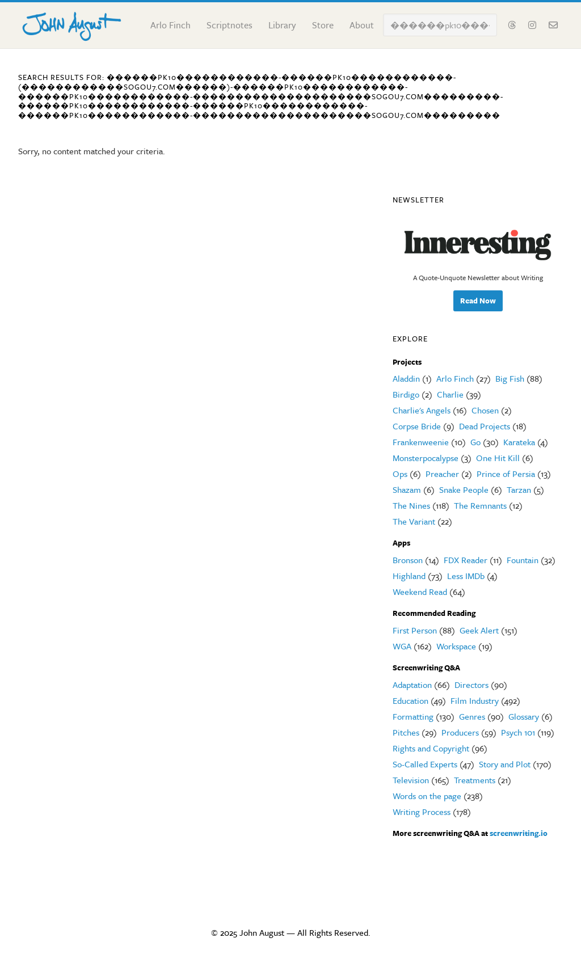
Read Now (478, 300)
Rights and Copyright (431, 748)
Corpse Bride (417, 426)
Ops (400, 473)
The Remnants (480, 505)
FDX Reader (465, 560)
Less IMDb (466, 575)
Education (410, 700)
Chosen (485, 410)
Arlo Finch (455, 378)
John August (75, 23)
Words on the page (427, 795)
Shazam (407, 489)
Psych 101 (518, 732)
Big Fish (509, 378)
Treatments (474, 780)
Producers (460, 732)
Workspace (456, 646)
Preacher (442, 473)
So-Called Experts (425, 764)
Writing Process (422, 811)
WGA (402, 646)
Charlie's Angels (422, 410)
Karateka (519, 442)
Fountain (522, 560)
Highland (409, 575)
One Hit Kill (498, 457)
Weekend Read (420, 591)
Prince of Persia (506, 473)
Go (475, 442)
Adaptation (412, 684)
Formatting (413, 716)
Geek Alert (479, 630)
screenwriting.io (519, 833)
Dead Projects (484, 426)
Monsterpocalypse (425, 457)
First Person (415, 630)
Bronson (408, 560)
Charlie (450, 394)
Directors (471, 684)
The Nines (411, 505)
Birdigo (406, 394)
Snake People (464, 489)
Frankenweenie (421, 442)
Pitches (406, 732)
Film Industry (475, 700)
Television (411, 780)
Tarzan (519, 489)
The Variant (414, 521)
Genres (472, 716)
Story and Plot (505, 764)
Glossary (523, 716)
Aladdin (406, 378)
